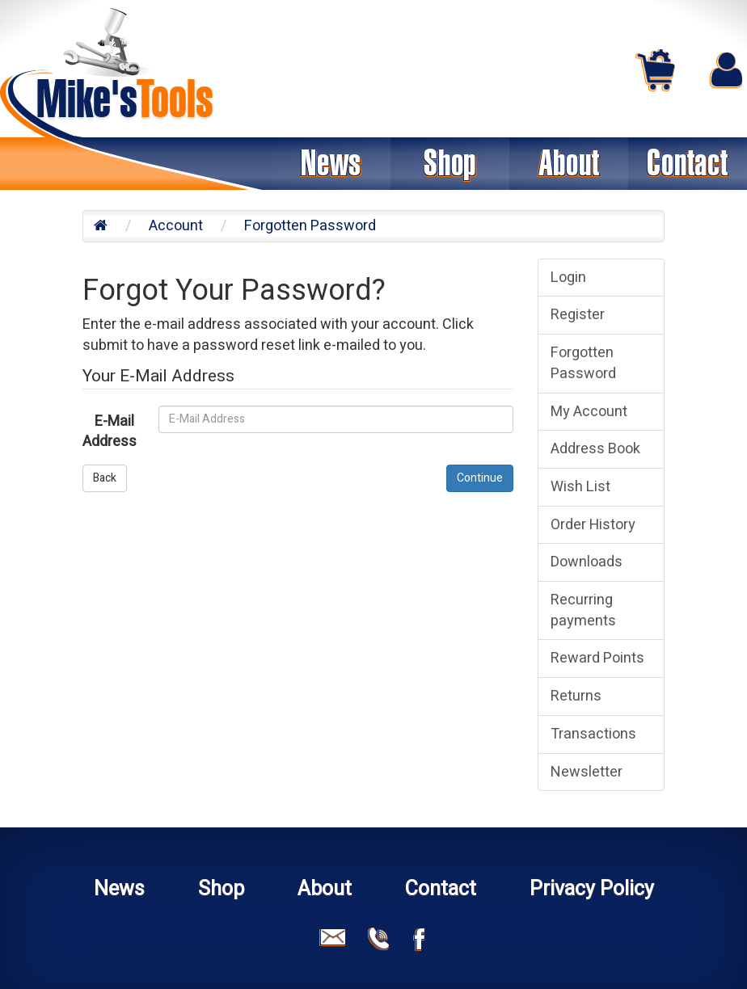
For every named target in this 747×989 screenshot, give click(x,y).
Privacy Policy (592, 889)
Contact (687, 163)
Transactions (593, 734)
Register (578, 315)
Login (568, 277)
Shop (450, 163)
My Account (589, 412)
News (331, 163)
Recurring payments (583, 610)
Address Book (595, 449)
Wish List (580, 487)
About (569, 163)
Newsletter (586, 772)
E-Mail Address (109, 431)
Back (104, 477)
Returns (576, 696)
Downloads (586, 562)
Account (176, 226)
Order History (593, 525)
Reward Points (597, 658)
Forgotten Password (310, 226)
